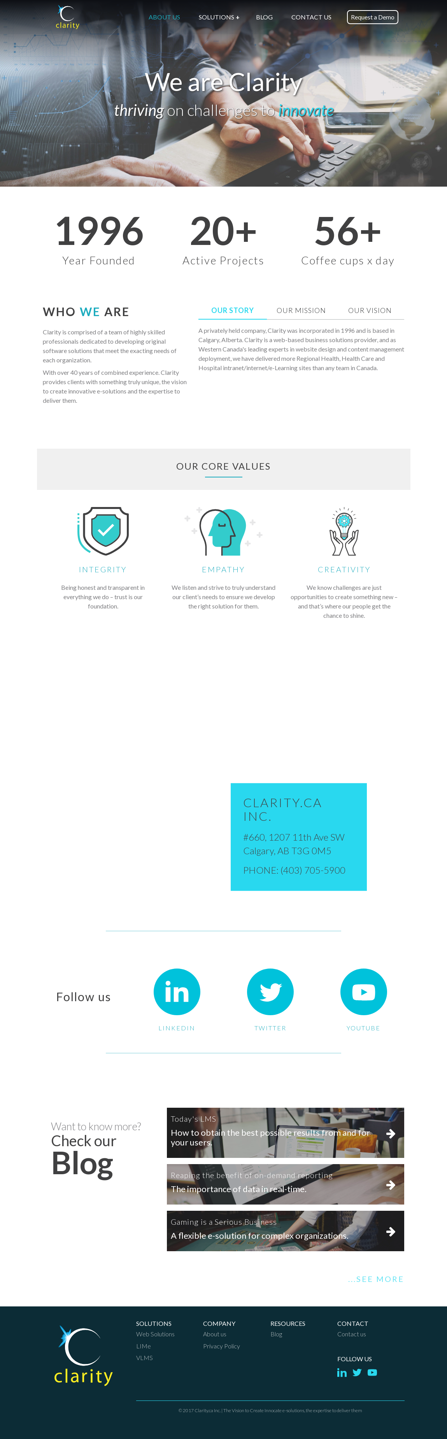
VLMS (144, 1357)
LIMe (143, 1346)
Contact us (351, 1334)
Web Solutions (155, 1334)
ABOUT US (164, 17)
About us (214, 1334)
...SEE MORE (376, 1278)
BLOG (264, 17)
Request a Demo (372, 17)
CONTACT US (311, 17)
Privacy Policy (221, 1346)
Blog (276, 1334)
